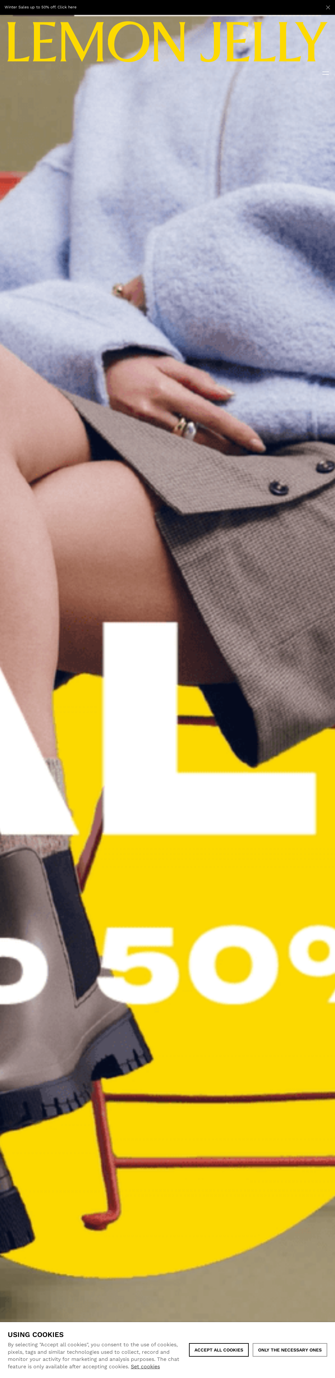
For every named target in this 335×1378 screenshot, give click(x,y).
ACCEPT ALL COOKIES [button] (218, 1349)
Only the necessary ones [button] (290, 1349)
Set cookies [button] (145, 1366)
